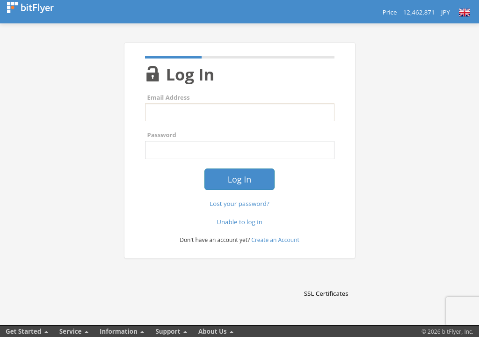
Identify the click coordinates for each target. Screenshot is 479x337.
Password (161, 135)
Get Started (23, 331)
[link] (326, 277)
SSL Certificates (326, 293)
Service (70, 331)
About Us (212, 331)
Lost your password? (239, 203)
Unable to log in (239, 222)
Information (119, 331)
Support (167, 331)
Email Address (168, 97)
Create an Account (275, 240)
